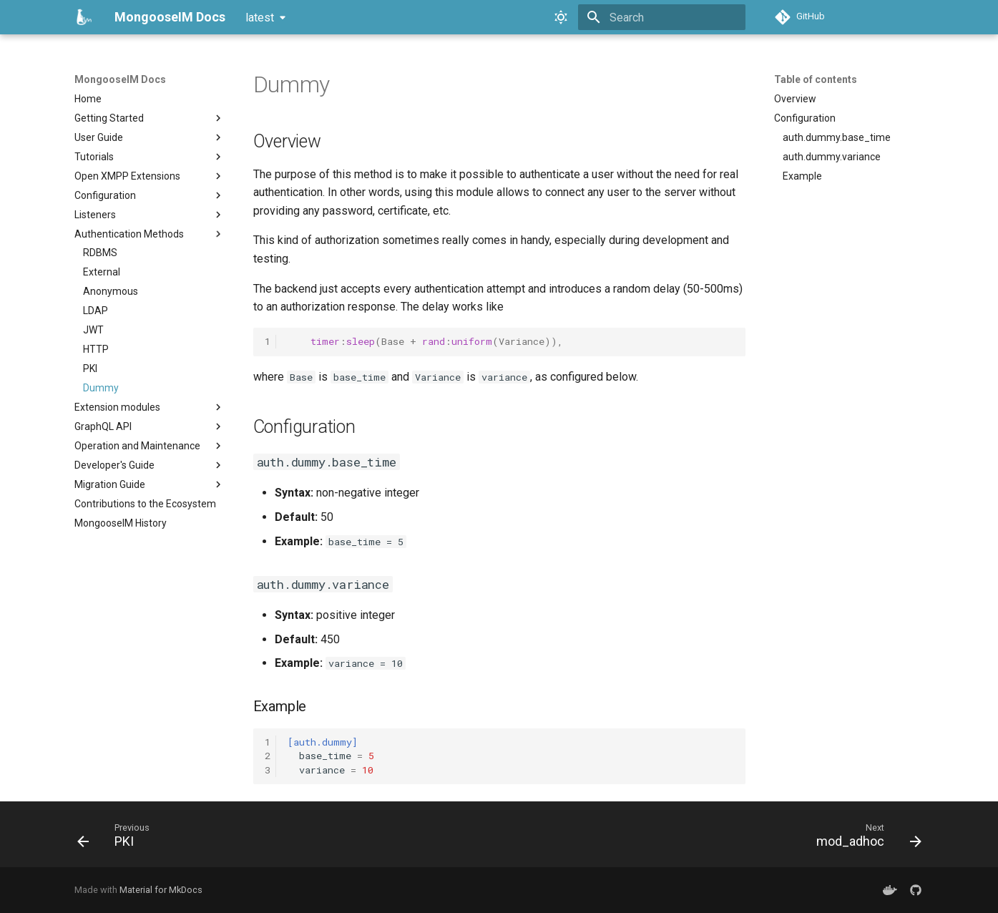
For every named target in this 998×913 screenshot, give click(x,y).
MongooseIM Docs (120, 79)
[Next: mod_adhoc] (864, 839)
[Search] (661, 17)
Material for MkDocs (160, 889)
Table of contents (815, 79)
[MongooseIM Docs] (83, 17)
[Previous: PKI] (118, 839)
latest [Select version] (259, 17)
